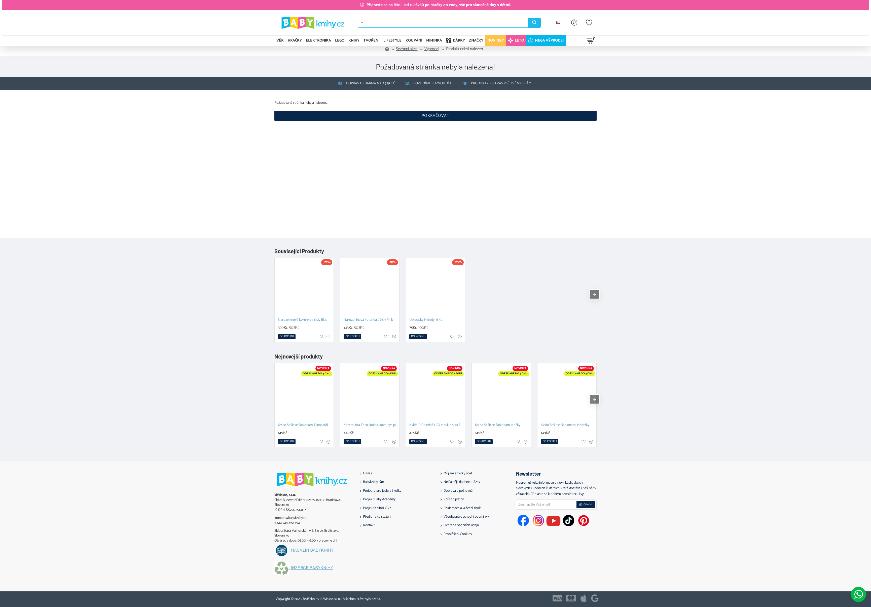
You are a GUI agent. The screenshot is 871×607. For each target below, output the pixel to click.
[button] (287, 336)
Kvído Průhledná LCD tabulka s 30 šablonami (436, 425)
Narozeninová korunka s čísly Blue (302, 320)
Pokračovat (435, 115)
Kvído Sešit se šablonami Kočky (497, 425)
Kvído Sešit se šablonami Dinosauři (303, 425)
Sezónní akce (407, 49)
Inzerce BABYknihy (312, 567)
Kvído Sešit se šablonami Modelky (565, 425)
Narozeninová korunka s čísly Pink (368, 320)
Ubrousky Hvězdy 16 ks (425, 320)
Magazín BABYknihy (312, 550)
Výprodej (431, 49)
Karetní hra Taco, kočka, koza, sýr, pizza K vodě (371, 425)
